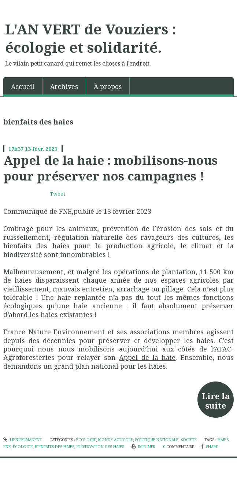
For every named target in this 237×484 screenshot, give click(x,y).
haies (223, 439)
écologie (86, 439)
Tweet (57, 193)
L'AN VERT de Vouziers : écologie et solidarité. (90, 38)
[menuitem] (22, 85)
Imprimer (143, 446)
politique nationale (156, 439)
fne (7, 446)
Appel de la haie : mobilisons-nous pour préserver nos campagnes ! (110, 168)
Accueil (22, 86)
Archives (64, 86)
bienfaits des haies (54, 446)
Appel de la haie (147, 357)
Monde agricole (115, 439)
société (189, 439)
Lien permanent (22, 439)
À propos (108, 86)
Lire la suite (216, 400)
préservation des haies (100, 446)
